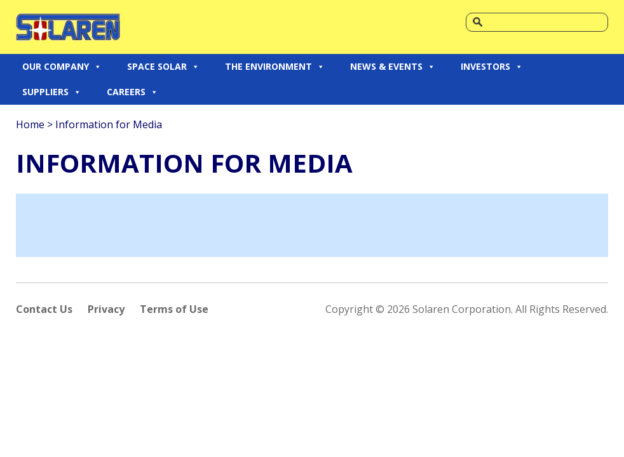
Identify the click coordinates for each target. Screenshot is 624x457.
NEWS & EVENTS (392, 66)
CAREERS (132, 92)
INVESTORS (492, 66)
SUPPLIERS (51, 92)
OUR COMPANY (62, 66)
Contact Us (44, 309)
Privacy (106, 309)
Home (30, 124)
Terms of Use (174, 309)
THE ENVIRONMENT (275, 66)
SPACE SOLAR (163, 66)
